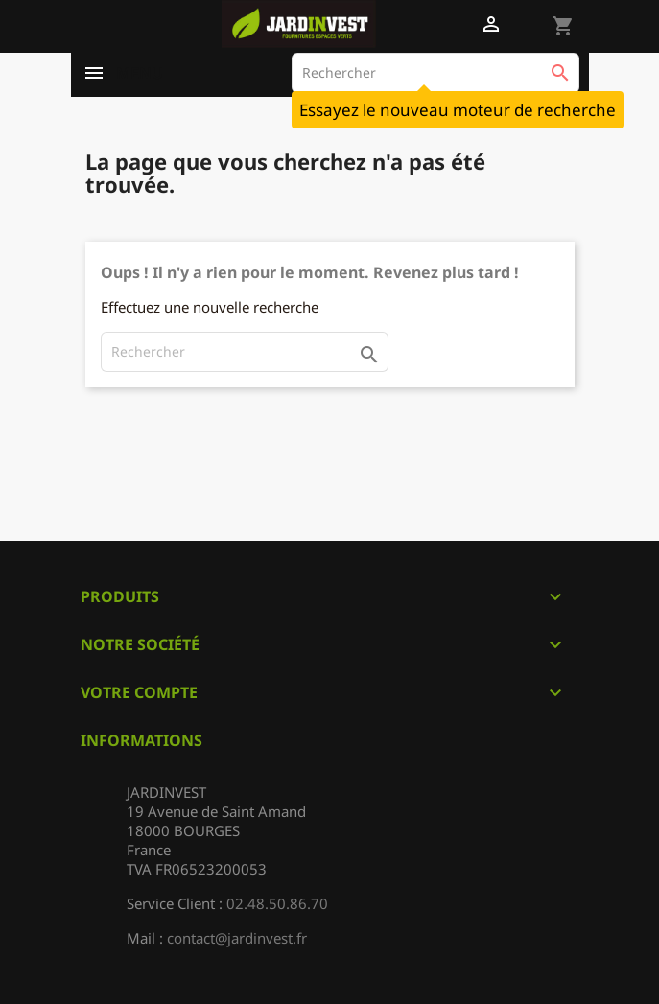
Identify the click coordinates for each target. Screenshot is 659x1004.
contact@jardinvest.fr (237, 937)
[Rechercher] (435, 73)
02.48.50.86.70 (277, 903)
